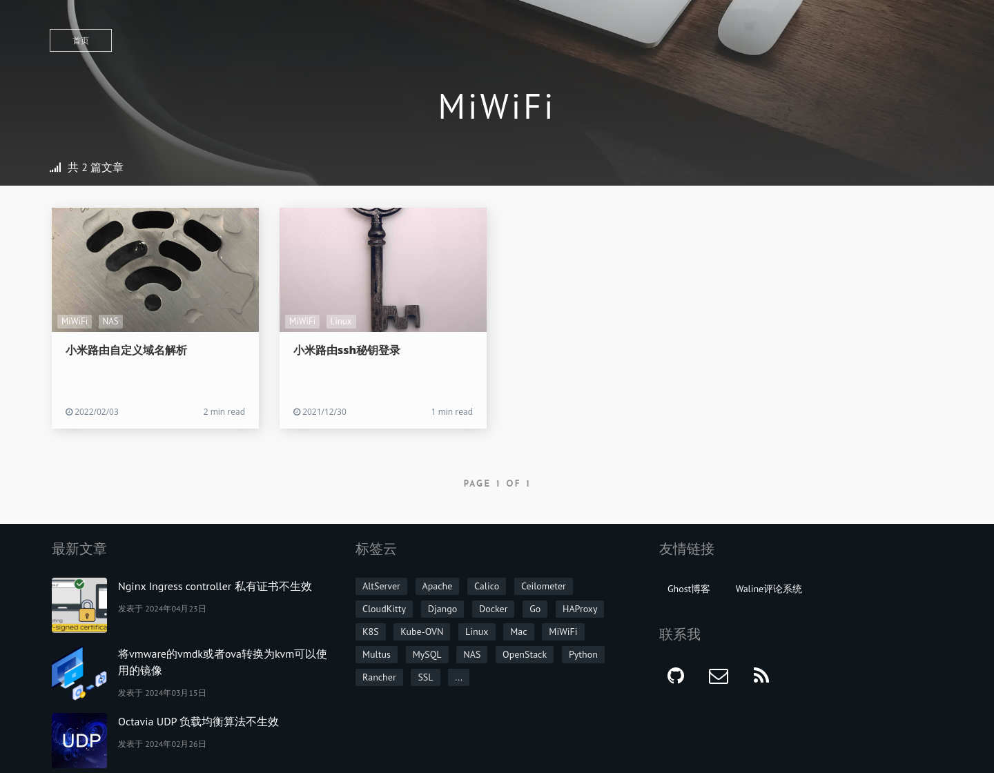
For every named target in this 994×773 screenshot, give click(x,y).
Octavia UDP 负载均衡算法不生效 (198, 721)
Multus (376, 654)
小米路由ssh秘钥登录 (346, 350)
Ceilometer (543, 586)
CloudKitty (384, 609)
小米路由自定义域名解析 (126, 350)
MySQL (427, 654)
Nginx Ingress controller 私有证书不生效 (215, 586)
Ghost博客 (688, 589)
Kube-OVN (421, 631)
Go (534, 609)
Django (443, 609)
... (458, 677)
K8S (370, 631)
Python (583, 654)
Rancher (379, 677)
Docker (493, 609)
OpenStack (525, 654)
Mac (518, 631)
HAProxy (580, 609)
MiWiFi (74, 321)
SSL (425, 677)
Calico (486, 586)
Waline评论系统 (769, 589)
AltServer (381, 586)
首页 (80, 40)
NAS (111, 321)
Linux (341, 321)
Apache (437, 586)
